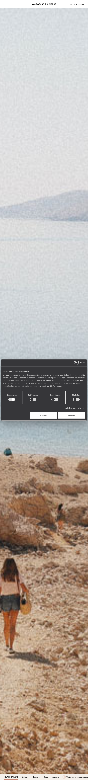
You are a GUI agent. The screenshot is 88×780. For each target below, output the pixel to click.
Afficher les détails (73, 408)
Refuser (43, 415)
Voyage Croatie (11, 777)
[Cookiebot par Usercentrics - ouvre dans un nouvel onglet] (75, 363)
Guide (46, 777)
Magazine (55, 777)
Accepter (71, 415)
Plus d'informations (53, 386)
